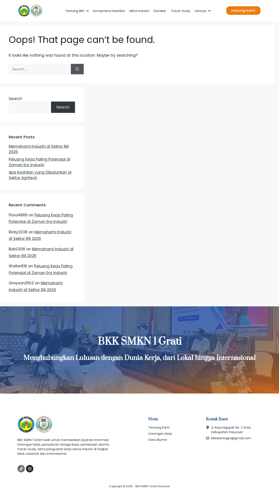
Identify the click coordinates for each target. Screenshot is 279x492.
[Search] (77, 69)
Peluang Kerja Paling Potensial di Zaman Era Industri (39, 162)
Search (15, 98)
